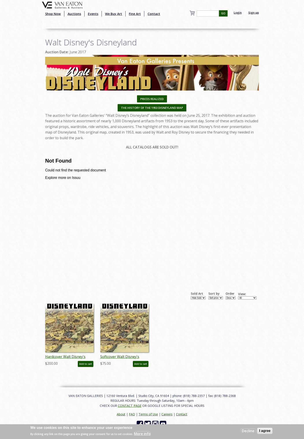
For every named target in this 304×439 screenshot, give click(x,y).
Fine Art (135, 14)
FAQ (132, 414)
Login (238, 13)
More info (142, 433)
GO (223, 13)
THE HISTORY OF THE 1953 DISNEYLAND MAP (152, 108)
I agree (265, 431)
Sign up (253, 13)
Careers (166, 414)
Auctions (74, 14)
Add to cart (85, 363)
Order (230, 293)
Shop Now (53, 14)
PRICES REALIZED (152, 99)
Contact (154, 14)
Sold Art (197, 293)
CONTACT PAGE (129, 406)
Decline (248, 430)
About (121, 414)
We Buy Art (113, 14)
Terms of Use (148, 414)
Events (93, 14)
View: (242, 294)
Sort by (214, 293)
